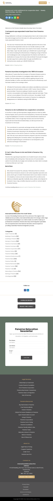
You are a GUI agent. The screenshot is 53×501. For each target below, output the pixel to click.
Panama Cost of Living (26, 422)
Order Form (26, 452)
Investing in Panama (11, 239)
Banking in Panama (10, 236)
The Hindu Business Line (16, 146)
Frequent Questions (26, 449)
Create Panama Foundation (26, 385)
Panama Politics (9, 261)
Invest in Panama (26, 410)
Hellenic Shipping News (16, 65)
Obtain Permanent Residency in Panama (26, 412)
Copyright (25, 487)
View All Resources (26, 437)
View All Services (26, 395)
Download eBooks (26, 300)
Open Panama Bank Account (26, 415)
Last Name (11, 345)
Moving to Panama (10, 241)
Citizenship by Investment (26, 383)
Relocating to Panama (11, 271)
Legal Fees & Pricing (26, 447)
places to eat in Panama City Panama (29, 187)
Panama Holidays (10, 254)
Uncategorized (9, 276)
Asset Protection (10, 234)
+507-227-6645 (27, 473)
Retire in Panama (26, 435)
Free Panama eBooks (26, 407)
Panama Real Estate (11, 264)
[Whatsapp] (15, 17)
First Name (11, 340)
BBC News (12, 103)
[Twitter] (9, 17)
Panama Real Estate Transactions (26, 390)
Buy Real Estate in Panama (26, 405)
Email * (10, 351)
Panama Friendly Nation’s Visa (26, 427)
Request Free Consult (26, 306)
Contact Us (42, 3)
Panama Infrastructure (11, 256)
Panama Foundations (26, 425)
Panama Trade (9, 269)
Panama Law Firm (27, 454)
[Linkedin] (12, 17)
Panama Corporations (11, 249)
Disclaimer (26, 489)
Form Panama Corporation (26, 388)
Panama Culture (9, 251)
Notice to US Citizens (25, 492)
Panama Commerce (11, 246)
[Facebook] (6, 17)
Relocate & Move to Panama (26, 432)
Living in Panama (26, 417)
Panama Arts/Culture (11, 244)
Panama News (16, 14)
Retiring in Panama (10, 274)
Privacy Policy (25, 484)
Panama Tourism (10, 266)
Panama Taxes (26, 430)
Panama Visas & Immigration (26, 393)
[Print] (18, 17)
